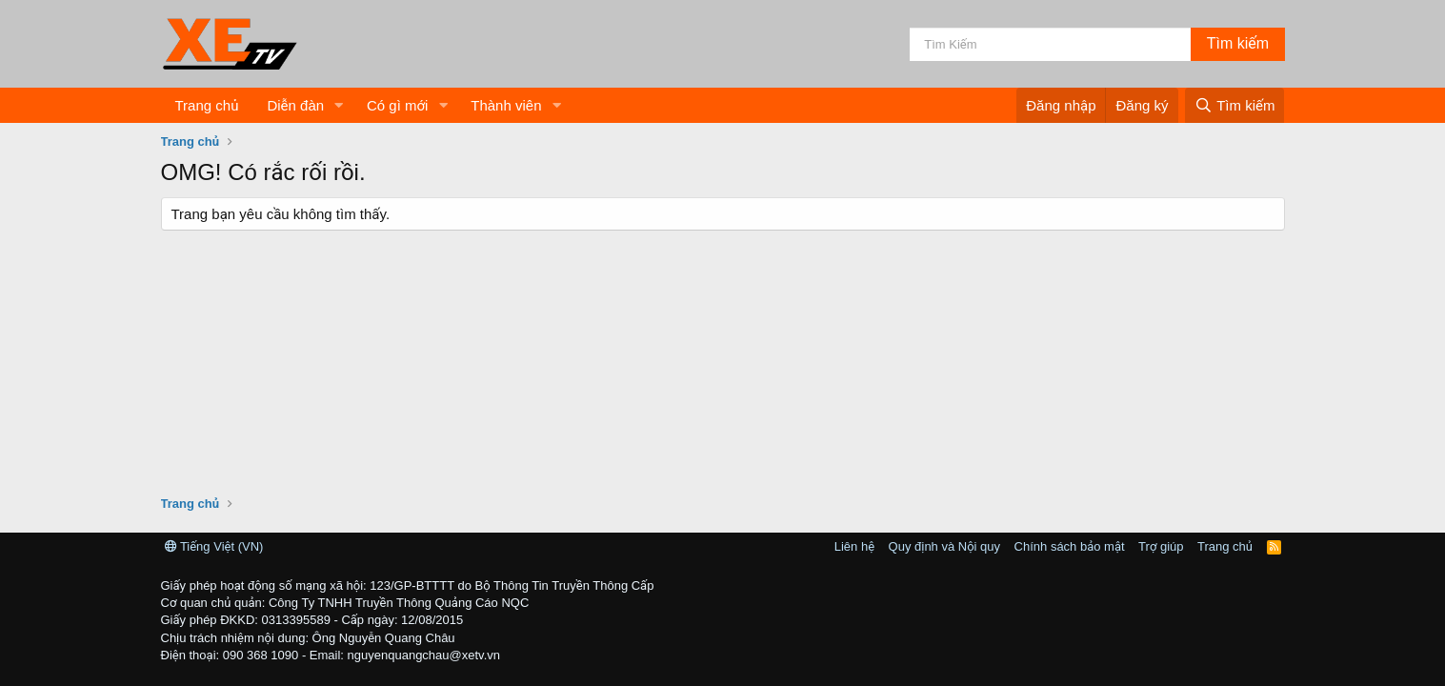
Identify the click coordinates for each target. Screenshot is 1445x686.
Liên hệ (854, 546)
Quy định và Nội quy (945, 546)
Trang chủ (207, 105)
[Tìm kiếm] (1050, 44)
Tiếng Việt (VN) (214, 546)
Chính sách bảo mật (1069, 546)
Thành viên (506, 105)
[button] (339, 105)
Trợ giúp (1160, 546)
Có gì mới (397, 105)
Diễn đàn (295, 105)
